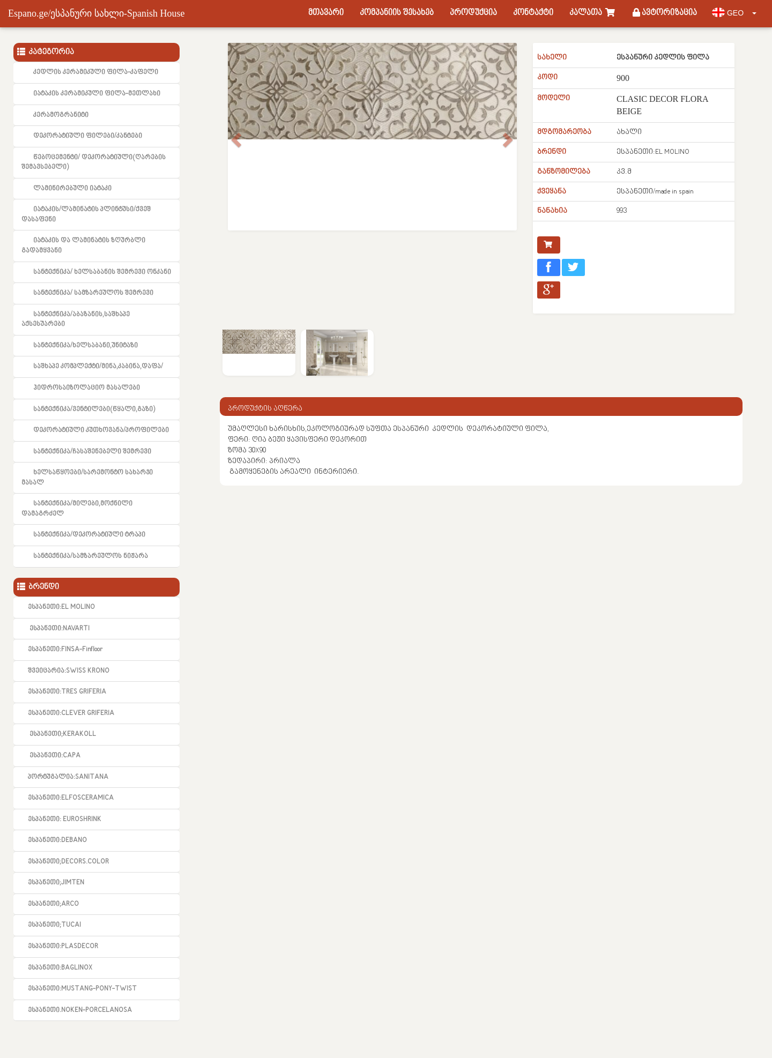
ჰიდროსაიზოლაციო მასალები (86, 388)
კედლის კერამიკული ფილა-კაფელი (95, 72)
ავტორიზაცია (665, 13)
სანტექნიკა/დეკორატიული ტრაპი (89, 535)
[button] (235, 155)
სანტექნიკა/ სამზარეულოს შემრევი (93, 293)
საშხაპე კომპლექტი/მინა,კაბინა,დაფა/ (98, 366)
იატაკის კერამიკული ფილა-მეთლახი (96, 94)
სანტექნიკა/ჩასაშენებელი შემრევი (92, 452)
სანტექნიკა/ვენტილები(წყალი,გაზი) (94, 409)
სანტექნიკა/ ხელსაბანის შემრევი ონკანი (102, 272)
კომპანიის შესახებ (397, 13)
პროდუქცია (473, 13)
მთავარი (326, 13)
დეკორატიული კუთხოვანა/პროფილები (101, 430)
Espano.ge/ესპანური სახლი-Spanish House (96, 13)
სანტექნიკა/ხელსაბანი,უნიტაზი (85, 345)
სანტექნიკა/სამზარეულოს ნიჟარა (90, 556)
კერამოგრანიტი (60, 115)
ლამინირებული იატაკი (72, 188)
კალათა (593, 13)
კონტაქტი (533, 13)
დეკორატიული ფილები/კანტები (87, 136)
